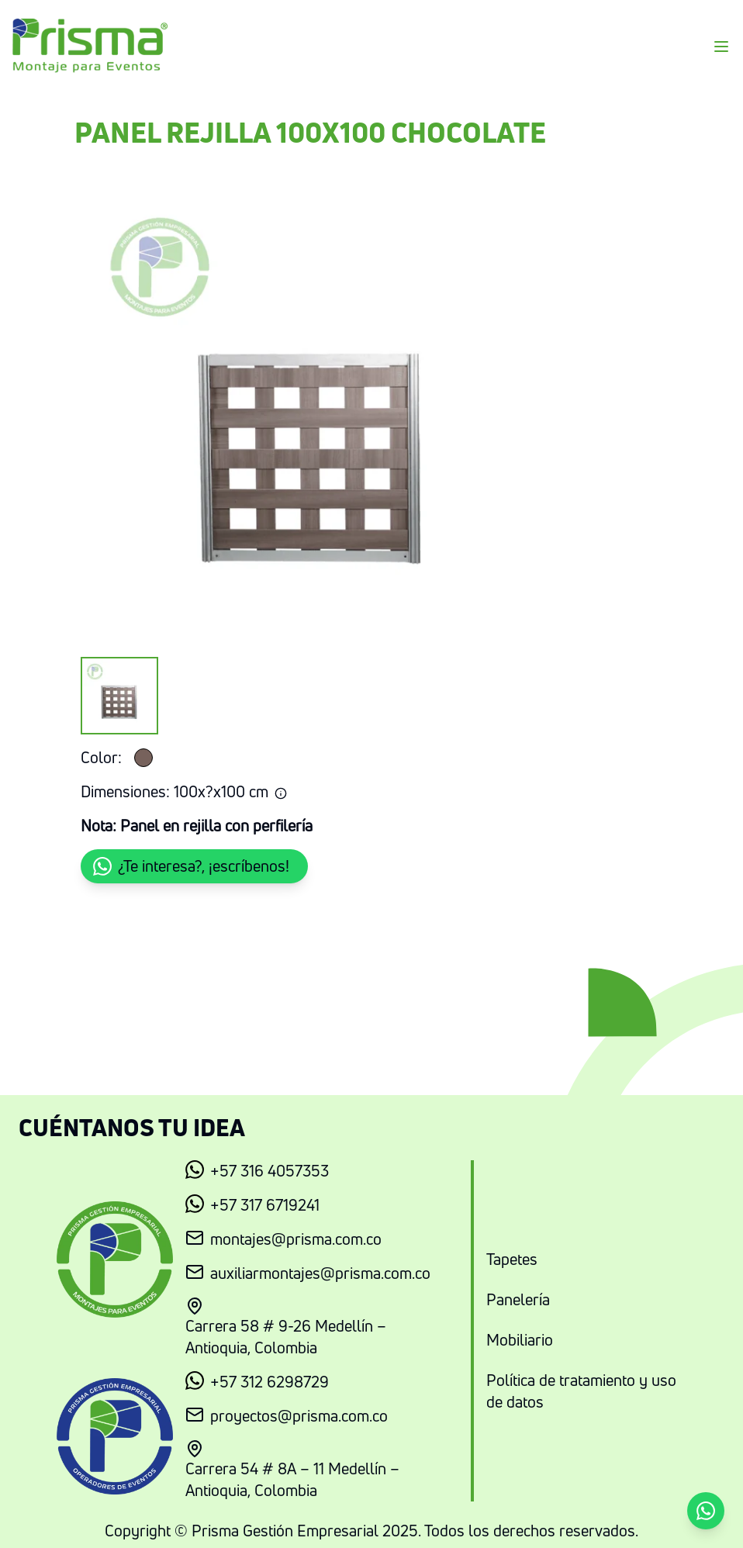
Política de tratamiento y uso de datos (581, 1391)
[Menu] (721, 46)
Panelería (518, 1299)
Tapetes (511, 1259)
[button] (194, 866)
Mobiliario (519, 1339)
